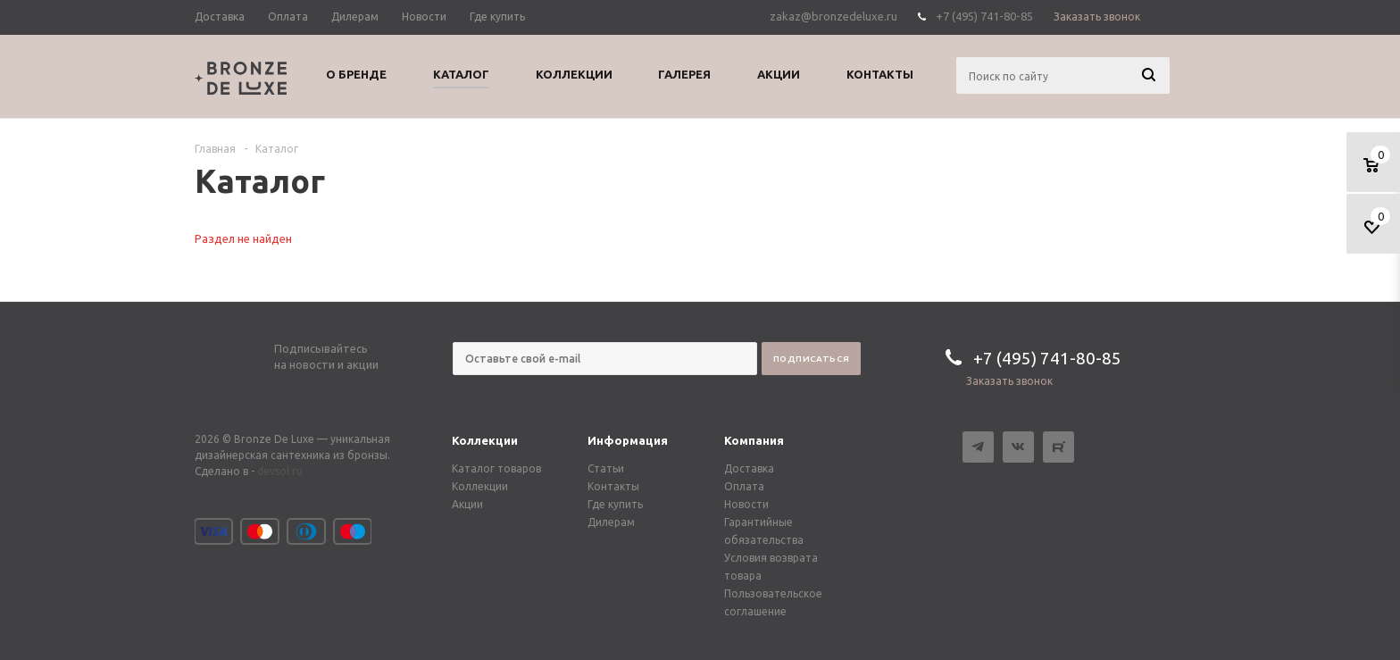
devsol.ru (280, 471)
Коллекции (485, 440)
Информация (628, 440)
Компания (754, 440)
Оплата (744, 486)
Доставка (749, 468)
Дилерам (611, 522)
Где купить (615, 504)
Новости (746, 504)
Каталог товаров (496, 468)
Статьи (606, 468)
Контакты (613, 486)
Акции (467, 504)
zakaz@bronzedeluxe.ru (833, 16)
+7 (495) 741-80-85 (984, 16)
